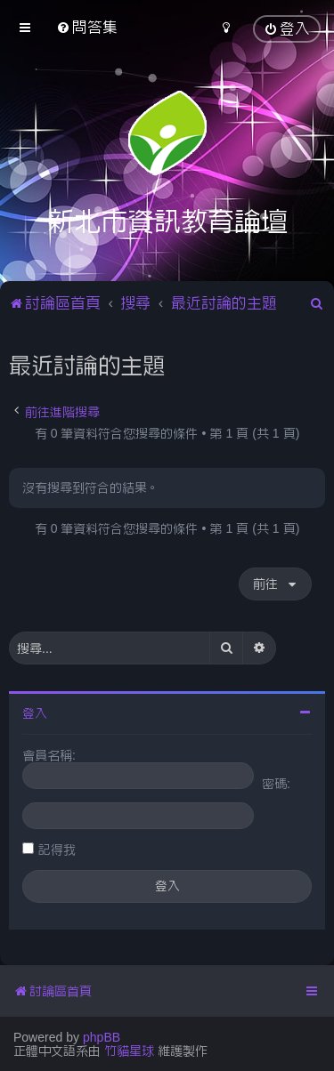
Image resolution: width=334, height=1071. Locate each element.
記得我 (57, 849)
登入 (34, 713)
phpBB (101, 1037)
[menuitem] (87, 27)
